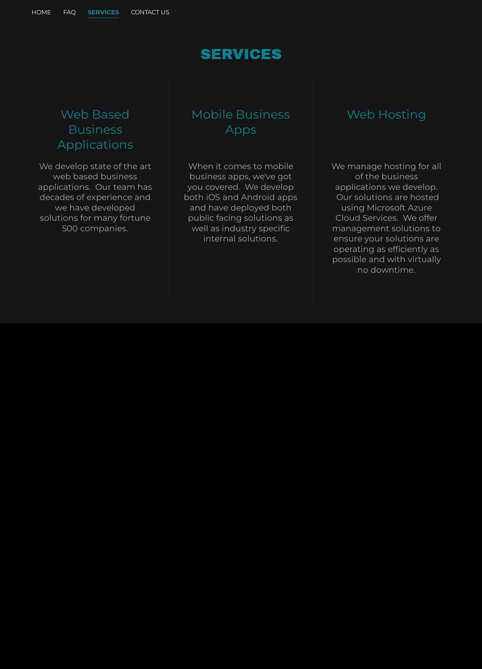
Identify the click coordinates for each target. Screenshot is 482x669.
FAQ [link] (69, 12)
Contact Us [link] (150, 12)
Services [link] (103, 12)
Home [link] (41, 12)
